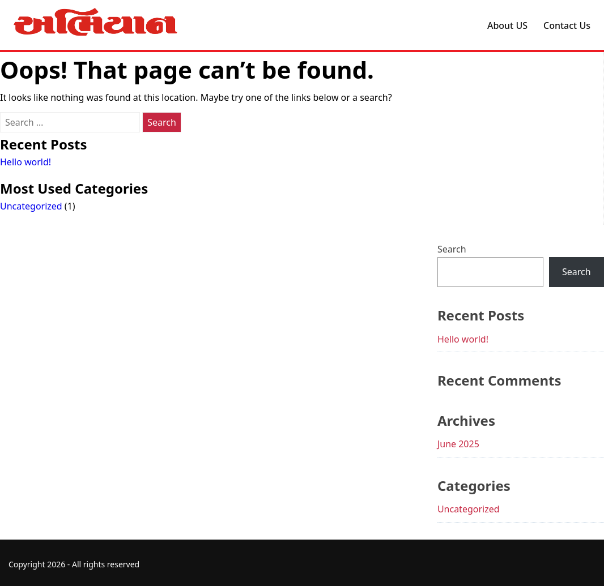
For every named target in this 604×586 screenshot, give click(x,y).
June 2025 (458, 444)
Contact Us (566, 25)
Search (451, 249)
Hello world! (25, 162)
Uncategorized (31, 206)
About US (507, 25)
